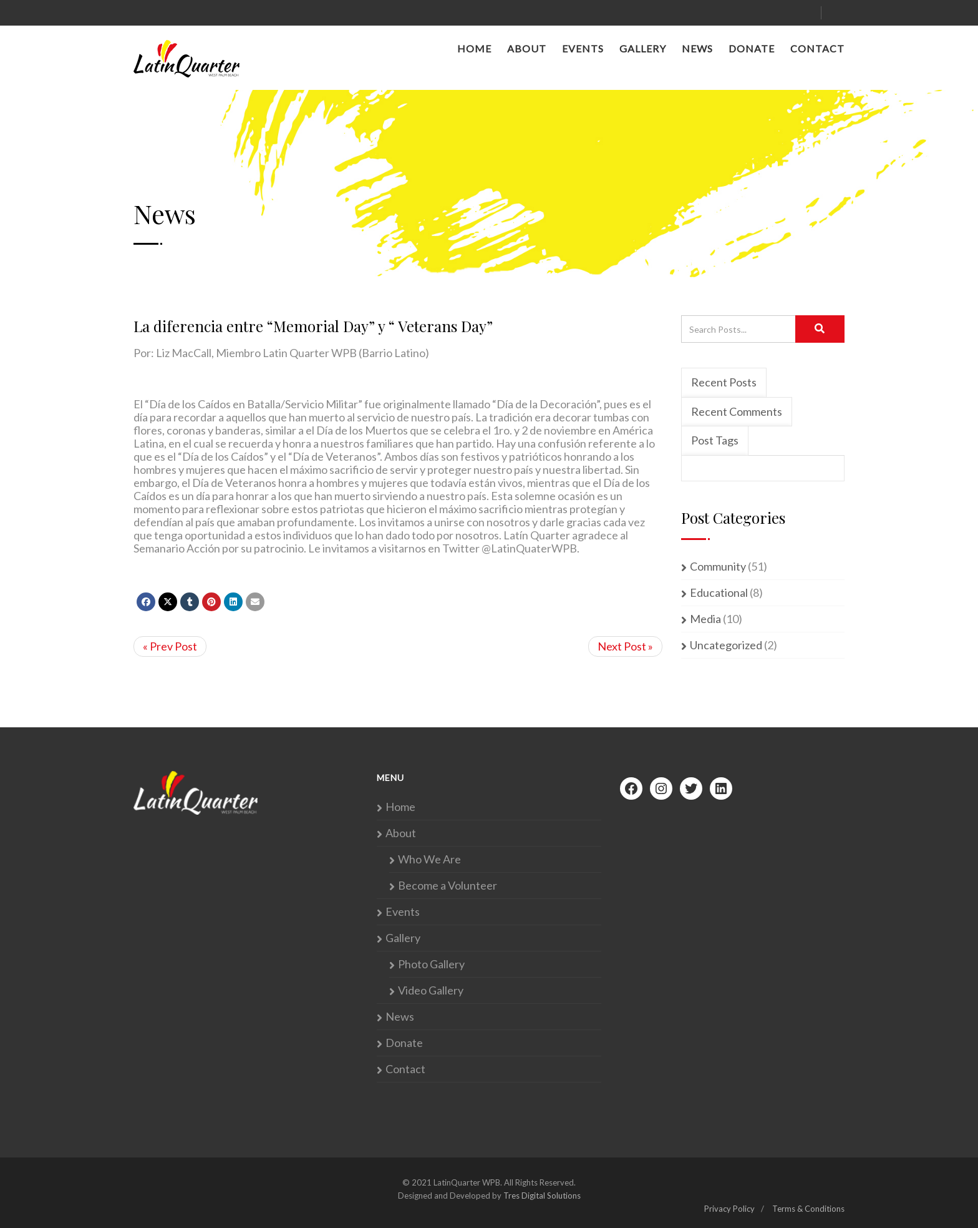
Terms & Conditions (808, 1209)
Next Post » (625, 646)
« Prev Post (170, 646)
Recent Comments (736, 411)
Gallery (642, 48)
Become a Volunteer (447, 885)
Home (474, 48)
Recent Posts (724, 382)
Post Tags (714, 440)
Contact (817, 48)
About (526, 48)
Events (583, 48)
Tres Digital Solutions (542, 1196)
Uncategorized (726, 645)
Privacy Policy (729, 1209)
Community (718, 566)
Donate (752, 48)
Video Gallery (430, 990)
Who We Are (429, 859)
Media (705, 619)
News (697, 48)
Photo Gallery (431, 964)
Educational (719, 592)
